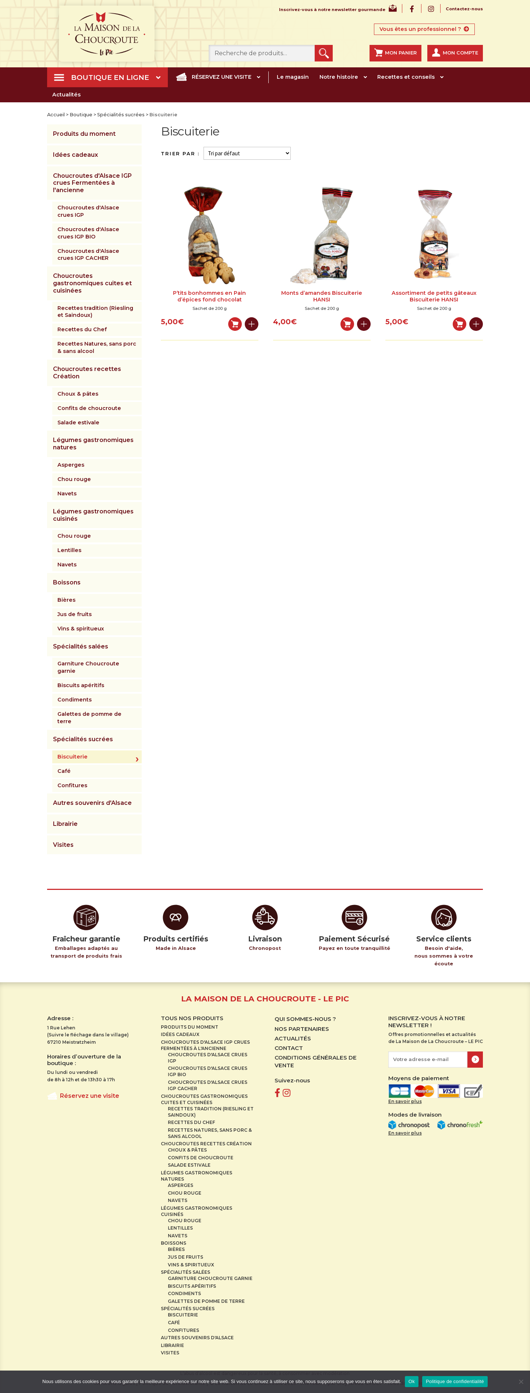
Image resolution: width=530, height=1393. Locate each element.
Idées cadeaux (75, 154)
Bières (66, 600)
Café (64, 771)
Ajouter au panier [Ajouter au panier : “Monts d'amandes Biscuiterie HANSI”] (347, 324)
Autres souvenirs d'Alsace (92, 802)
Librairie (65, 823)
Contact (289, 1047)
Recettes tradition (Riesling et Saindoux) (95, 312)
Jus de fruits (74, 614)
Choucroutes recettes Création (87, 372)
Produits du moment (84, 133)
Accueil (56, 114)
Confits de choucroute (89, 408)
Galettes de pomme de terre (89, 718)
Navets (67, 493)
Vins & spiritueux (80, 628)
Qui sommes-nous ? (305, 1018)
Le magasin (293, 77)
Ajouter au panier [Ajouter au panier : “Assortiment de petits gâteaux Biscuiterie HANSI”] (459, 324)
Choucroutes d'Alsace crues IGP (88, 211)
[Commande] (247, 153)
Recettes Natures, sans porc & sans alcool (96, 347)
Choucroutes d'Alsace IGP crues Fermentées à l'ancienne (92, 183)
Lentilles (69, 550)
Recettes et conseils (406, 77)
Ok (412, 1381)
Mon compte (460, 53)
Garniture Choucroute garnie (88, 667)
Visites (63, 844)
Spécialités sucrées (121, 114)
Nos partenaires (302, 1028)
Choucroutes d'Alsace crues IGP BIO (88, 233)
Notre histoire (338, 77)
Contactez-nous (464, 9)
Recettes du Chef (82, 329)
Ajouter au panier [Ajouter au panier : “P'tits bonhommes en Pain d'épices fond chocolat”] (235, 324)
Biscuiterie (72, 756)
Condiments (74, 699)
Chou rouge (74, 479)
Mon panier (401, 53)
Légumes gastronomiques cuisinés (93, 515)
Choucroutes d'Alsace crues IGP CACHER (88, 255)
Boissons (67, 582)
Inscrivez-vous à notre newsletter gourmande (332, 10)
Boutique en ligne (110, 77)
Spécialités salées (80, 646)
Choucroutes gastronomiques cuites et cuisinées (92, 283)
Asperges (70, 465)
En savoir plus (405, 1101)
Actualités (66, 94)
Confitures (72, 785)
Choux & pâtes (77, 393)
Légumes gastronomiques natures (93, 443)
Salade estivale (78, 422)
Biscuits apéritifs (80, 685)
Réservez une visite (221, 77)
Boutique (81, 114)
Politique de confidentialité (455, 1381)
